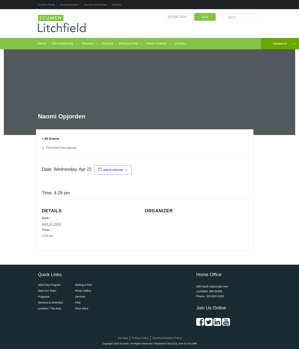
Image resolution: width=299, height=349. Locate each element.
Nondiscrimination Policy (167, 337)
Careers (180, 43)
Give (205, 17)
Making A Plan (128, 43)
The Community (62, 43)
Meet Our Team (47, 290)
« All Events (50, 138)
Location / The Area (49, 308)
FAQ (77, 302)
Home (42, 43)
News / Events (156, 43)
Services (88, 43)
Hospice (107, 43)
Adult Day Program (49, 284)
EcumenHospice (69, 4)
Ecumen (117, 4)
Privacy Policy (140, 337)
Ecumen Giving (46, 4)
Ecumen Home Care (95, 4)
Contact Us (280, 43)
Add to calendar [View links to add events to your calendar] (113, 169)
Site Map (122, 337)
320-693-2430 (176, 16)
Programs (44, 296)
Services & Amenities (50, 302)
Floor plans (81, 308)
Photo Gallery (83, 290)
